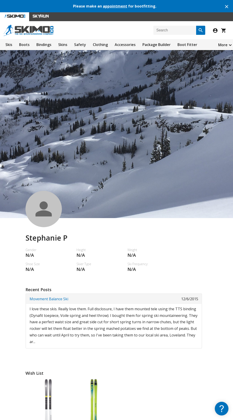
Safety (80, 44)
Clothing (100, 44)
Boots (24, 44)
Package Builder (156, 44)
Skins (62, 44)
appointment (115, 6)
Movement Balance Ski (49, 298)
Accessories (125, 44)
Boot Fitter (187, 44)
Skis (8, 44)
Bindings (43, 44)
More (223, 44)
